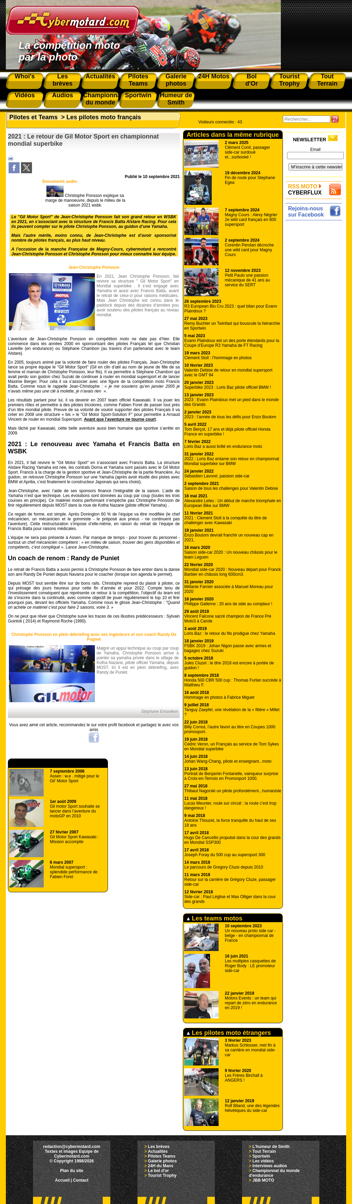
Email (315, 149)
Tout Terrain (264, 1151)
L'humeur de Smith (270, 1146)
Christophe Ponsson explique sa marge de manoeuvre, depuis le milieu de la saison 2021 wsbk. (85, 200)
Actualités (157, 1151)
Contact (81, 1180)
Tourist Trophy (162, 1175)
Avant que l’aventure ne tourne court (120, 419)
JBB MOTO (263, 1180)
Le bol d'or (158, 1170)
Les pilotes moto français (103, 117)
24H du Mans (160, 1165)
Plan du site (71, 1170)
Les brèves (158, 1146)
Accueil (62, 1180)
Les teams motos (214, 918)
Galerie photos (162, 1161)
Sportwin (261, 1156)
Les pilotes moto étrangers (229, 1032)
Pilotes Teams (161, 1156)
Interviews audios (269, 1165)
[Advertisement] (315, 325)
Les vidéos (263, 1161)
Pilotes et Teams (33, 117)
